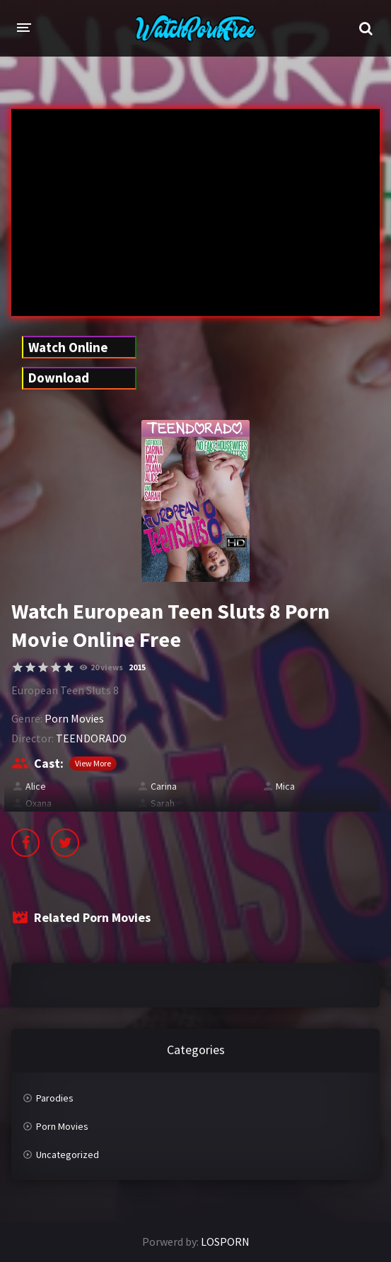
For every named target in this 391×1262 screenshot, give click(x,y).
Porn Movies (74, 718)
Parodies (55, 1098)
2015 (137, 667)
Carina (164, 786)
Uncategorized (67, 1154)
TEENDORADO (91, 738)
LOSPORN (225, 1241)
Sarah (163, 803)
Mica (285, 786)
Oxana (38, 803)
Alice (35, 786)
